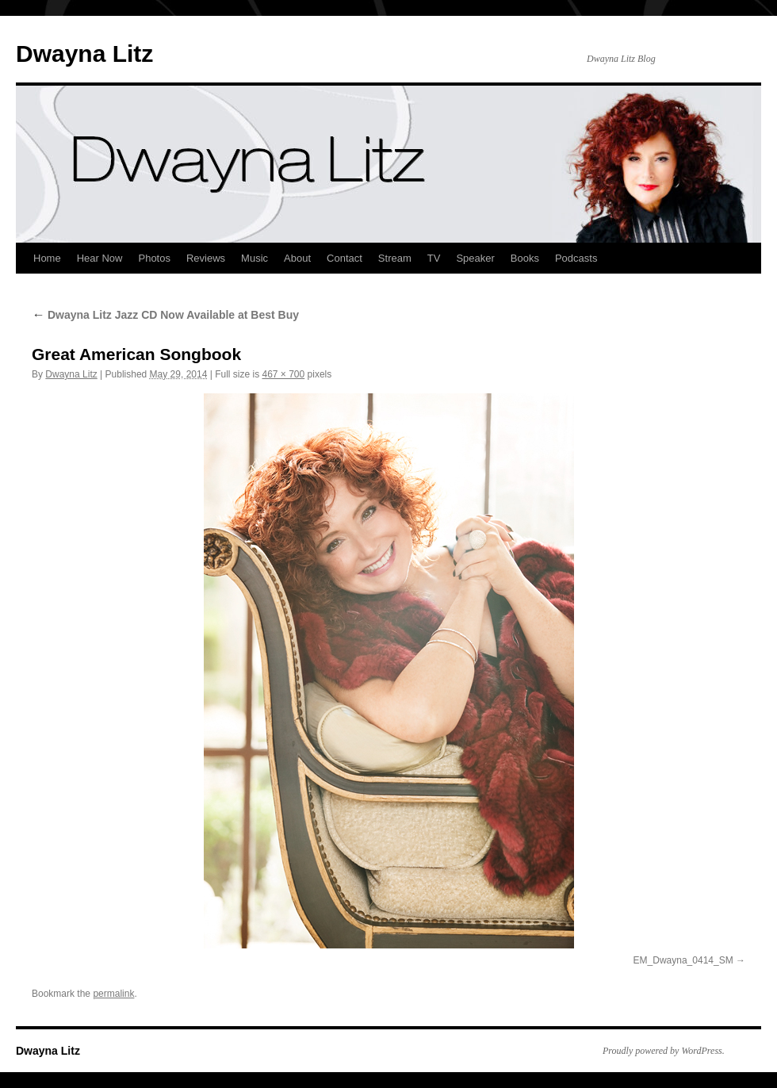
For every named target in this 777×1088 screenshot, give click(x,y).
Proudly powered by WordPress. (664, 1050)
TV (434, 258)
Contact (344, 258)
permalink (113, 993)
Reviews (205, 258)
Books (525, 258)
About (297, 258)
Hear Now (100, 258)
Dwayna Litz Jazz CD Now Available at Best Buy (165, 314)
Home (47, 258)
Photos (154, 258)
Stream (394, 258)
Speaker (475, 258)
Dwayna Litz (84, 53)
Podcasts (576, 258)
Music (254, 258)
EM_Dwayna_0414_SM (683, 960)
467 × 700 (283, 374)
